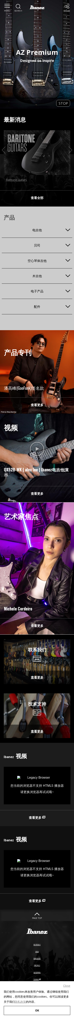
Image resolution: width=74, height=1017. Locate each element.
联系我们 (37, 950)
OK (37, 1009)
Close (66, 984)
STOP (63, 103)
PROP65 (37, 971)
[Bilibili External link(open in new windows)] (37, 451)
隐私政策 (20, 1000)
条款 (37, 957)
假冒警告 (37, 978)
